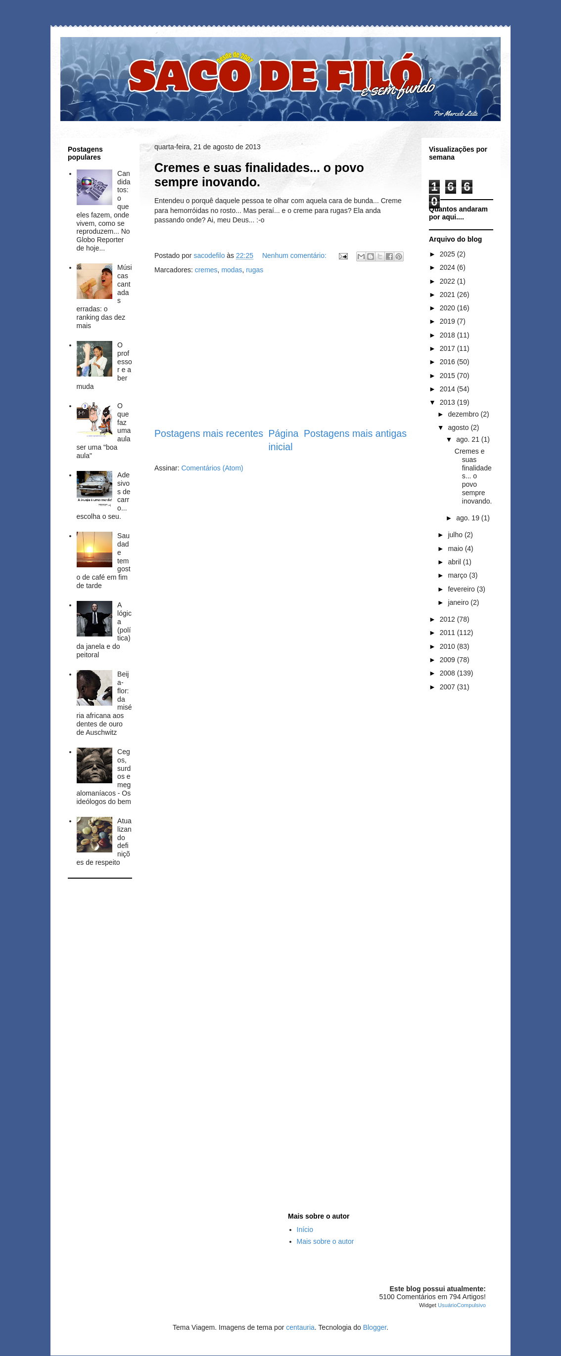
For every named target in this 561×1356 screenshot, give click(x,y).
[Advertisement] (280, 351)
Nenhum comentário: (295, 255)
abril (455, 562)
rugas (254, 270)
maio (456, 548)
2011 (448, 632)
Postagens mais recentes (208, 433)
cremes (206, 270)
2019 (448, 321)
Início (305, 1229)
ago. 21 (468, 439)
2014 (448, 389)
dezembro (464, 414)
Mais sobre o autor (325, 1241)
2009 (448, 660)
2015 (448, 376)
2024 (448, 267)
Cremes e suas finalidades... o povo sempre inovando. (259, 175)
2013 (448, 402)
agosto (459, 427)
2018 (448, 335)
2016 (448, 362)
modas (231, 270)
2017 (448, 348)
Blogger (374, 1327)
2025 (448, 254)
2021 (448, 294)
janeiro (459, 602)
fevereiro (462, 589)
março (458, 575)
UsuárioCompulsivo (462, 1305)
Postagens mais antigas (355, 433)
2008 (448, 673)
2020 (448, 308)
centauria (300, 1327)
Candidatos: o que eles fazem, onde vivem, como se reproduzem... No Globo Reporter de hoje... (104, 211)
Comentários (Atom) (212, 468)
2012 (448, 619)
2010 (448, 646)
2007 (448, 687)
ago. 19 (468, 518)
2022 (448, 281)
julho (456, 535)
